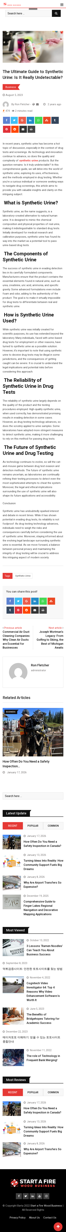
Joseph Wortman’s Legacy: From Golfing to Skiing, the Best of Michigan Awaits (50, 639)
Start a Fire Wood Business (46, 1205)
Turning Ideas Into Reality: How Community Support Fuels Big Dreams (43, 865)
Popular (32, 825)
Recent (12, 825)
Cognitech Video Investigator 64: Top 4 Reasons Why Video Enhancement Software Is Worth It (43, 992)
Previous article (13, 627)
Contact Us (49, 1217)
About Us (34, 1217)
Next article (55, 627)
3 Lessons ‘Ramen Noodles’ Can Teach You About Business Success (45, 950)
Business (10, 87)
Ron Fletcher (40, 665)
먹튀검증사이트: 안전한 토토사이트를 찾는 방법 (32, 968)
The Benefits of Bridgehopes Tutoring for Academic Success (43, 1019)
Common (53, 825)
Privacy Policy (18, 1217)
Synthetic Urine (22, 575)
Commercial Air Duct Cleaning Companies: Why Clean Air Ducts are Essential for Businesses (16, 639)
